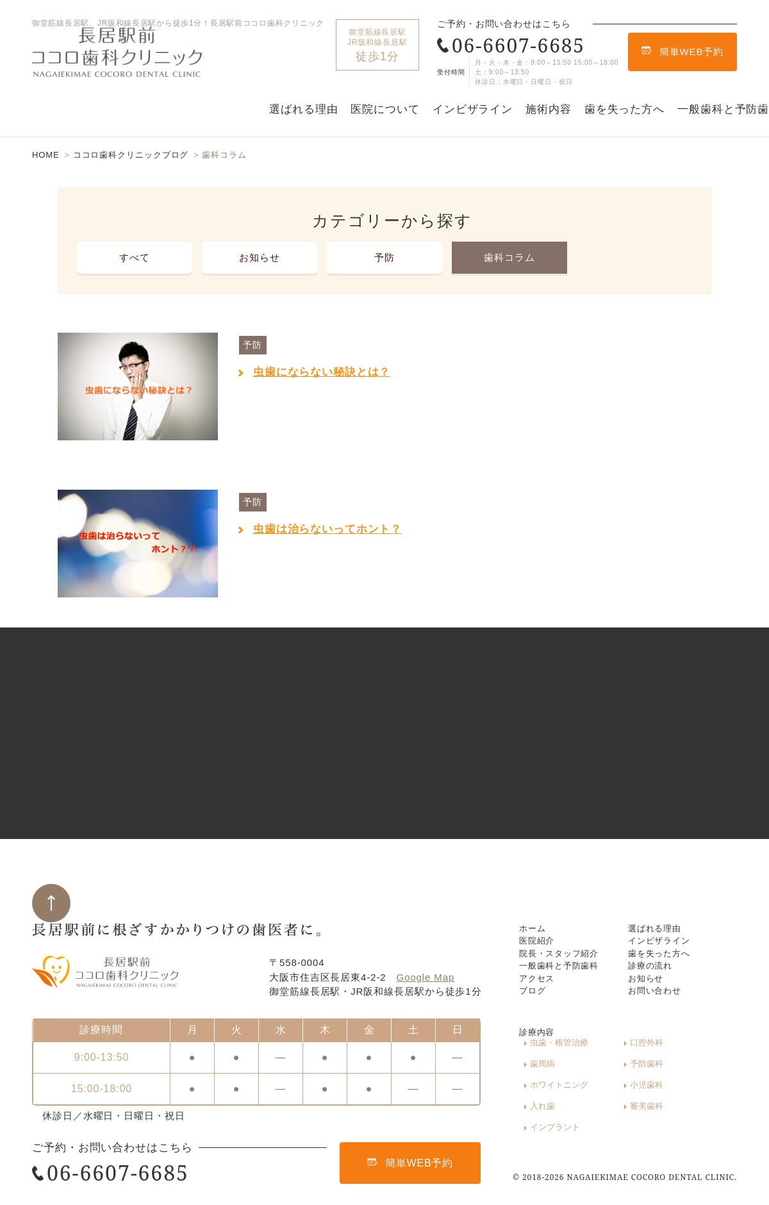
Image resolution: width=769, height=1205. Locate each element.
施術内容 (548, 109)
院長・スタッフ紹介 (565, 951)
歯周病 (684, 1080)
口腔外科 (617, 1080)
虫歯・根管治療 (559, 1080)
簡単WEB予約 (682, 51)
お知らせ (259, 257)
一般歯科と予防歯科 (565, 973)
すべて (134, 257)
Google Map (426, 955)
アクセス (539, 995)
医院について (385, 109)
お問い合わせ (658, 1017)
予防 (384, 257)
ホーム (534, 907)
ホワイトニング (630, 1098)
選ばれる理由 (303, 109)
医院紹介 (539, 929)
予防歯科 (546, 1098)
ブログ (534, 1017)
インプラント (697, 1117)
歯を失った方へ (624, 109)
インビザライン (473, 109)
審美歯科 (617, 1117)
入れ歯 (542, 1117)
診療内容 (539, 1061)
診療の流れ (653, 973)
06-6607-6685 (511, 45)
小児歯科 (688, 1098)
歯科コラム (509, 257)
